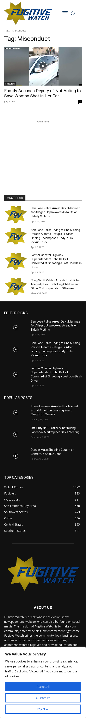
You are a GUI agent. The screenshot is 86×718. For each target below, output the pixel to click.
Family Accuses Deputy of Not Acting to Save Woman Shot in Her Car (42, 93)
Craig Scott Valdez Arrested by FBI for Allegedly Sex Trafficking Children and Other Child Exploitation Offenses (55, 284)
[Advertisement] (43, 150)
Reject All (43, 709)
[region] (43, 682)
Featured (10, 83)
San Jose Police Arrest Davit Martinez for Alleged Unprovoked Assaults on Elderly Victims (55, 212)
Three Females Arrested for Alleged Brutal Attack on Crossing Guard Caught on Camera (54, 410)
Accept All (43, 687)
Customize (43, 698)
